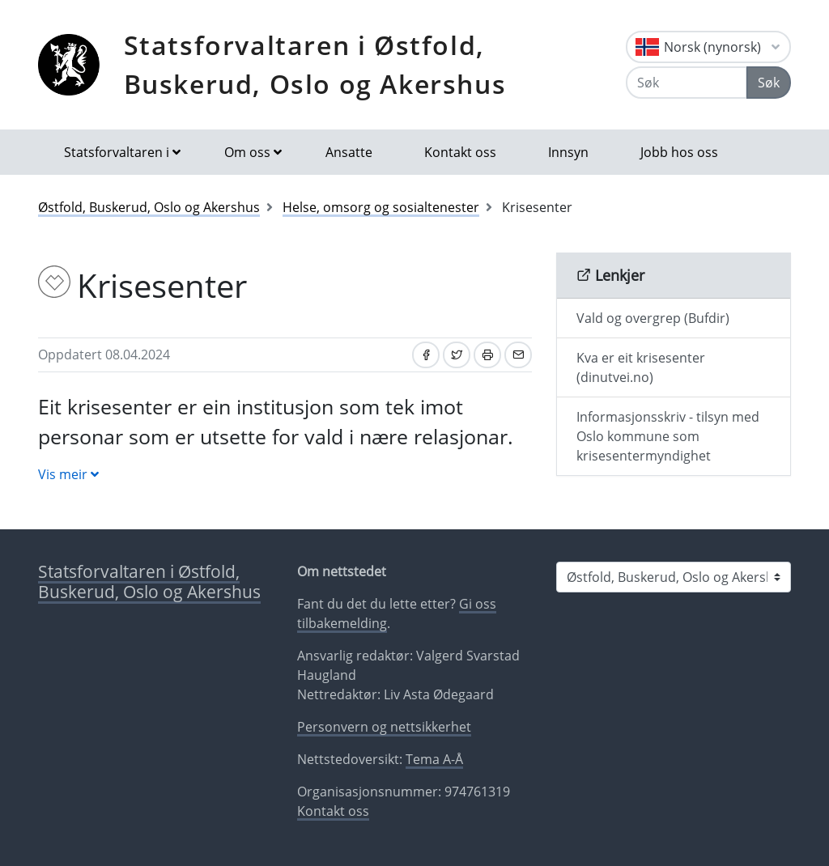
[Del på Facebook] (426, 355)
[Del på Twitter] (456, 355)
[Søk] (686, 82)
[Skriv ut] (487, 355)
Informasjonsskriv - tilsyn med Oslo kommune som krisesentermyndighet (667, 436)
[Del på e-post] (518, 355)
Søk (769, 82)
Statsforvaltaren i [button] (116, 152)
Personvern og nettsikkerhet (384, 727)
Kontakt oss (460, 152)
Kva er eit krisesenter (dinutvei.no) (640, 367)
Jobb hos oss (679, 152)
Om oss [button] (247, 152)
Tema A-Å (434, 759)
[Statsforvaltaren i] (673, 577)
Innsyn (568, 152)
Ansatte (348, 152)
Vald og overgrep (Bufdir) (652, 318)
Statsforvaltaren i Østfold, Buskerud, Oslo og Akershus (315, 64)
